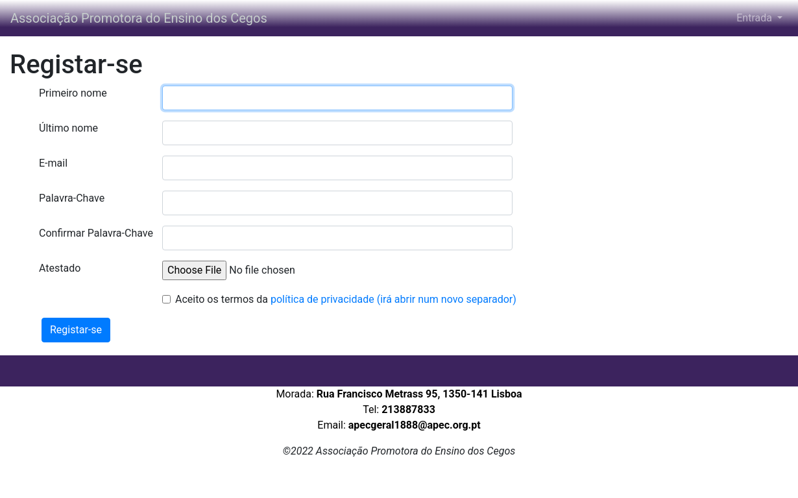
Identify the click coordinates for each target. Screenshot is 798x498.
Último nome (68, 128)
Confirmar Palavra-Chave (95, 233)
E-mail (53, 163)
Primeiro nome (73, 93)
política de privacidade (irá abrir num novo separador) (393, 299)
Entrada (755, 18)
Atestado (59, 268)
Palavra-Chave (71, 198)
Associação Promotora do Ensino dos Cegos (140, 18)
